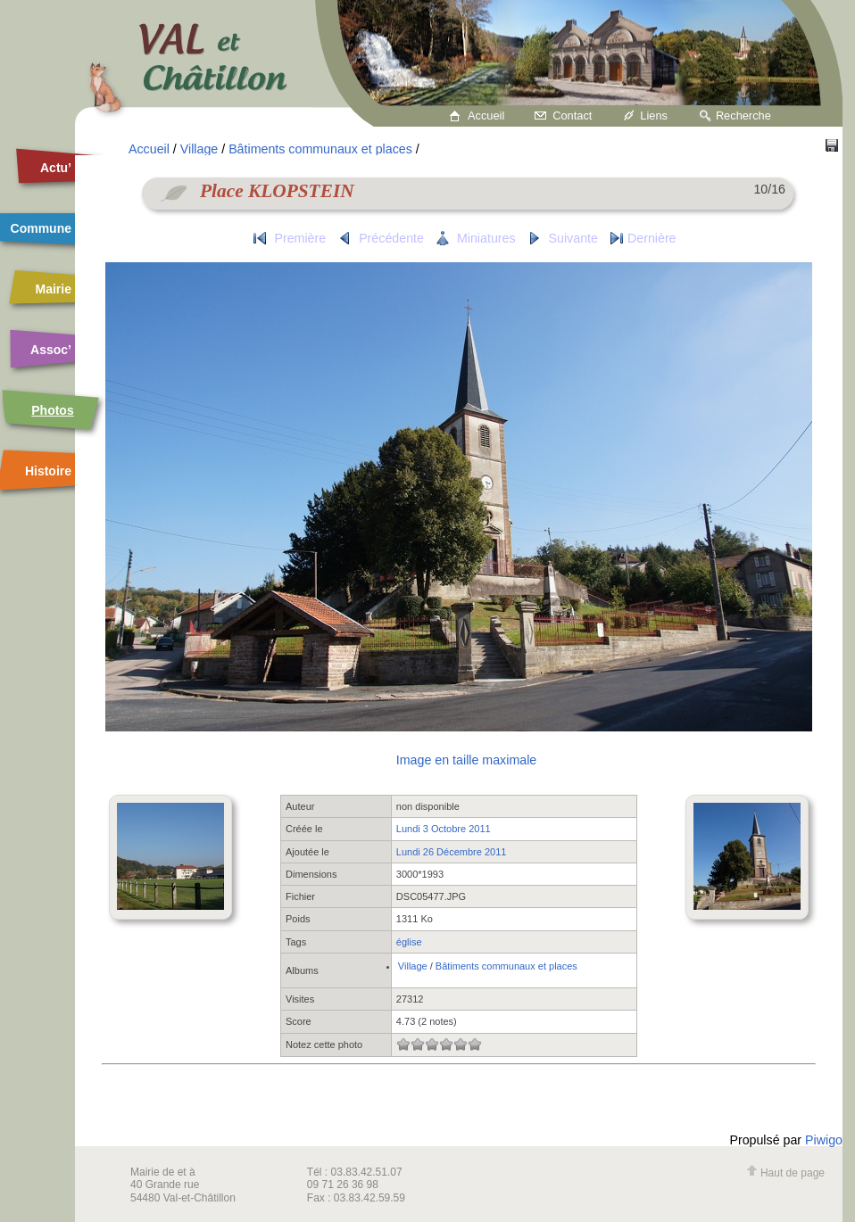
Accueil (486, 115)
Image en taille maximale (466, 760)
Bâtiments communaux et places (320, 149)
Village (199, 149)
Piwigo (824, 1140)
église (409, 942)
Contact (572, 115)
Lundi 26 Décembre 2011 (451, 851)
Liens (654, 115)
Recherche (743, 115)
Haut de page (785, 1173)
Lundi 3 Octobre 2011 (443, 828)
